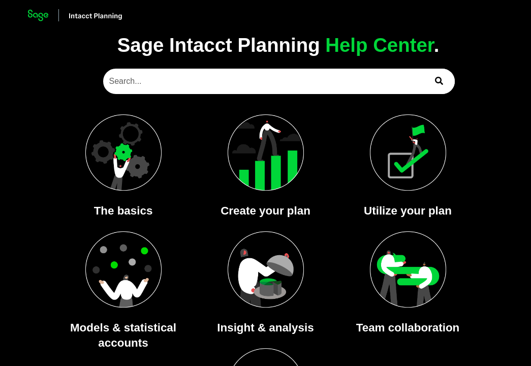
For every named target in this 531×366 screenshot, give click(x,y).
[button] (439, 81)
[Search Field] (279, 81)
